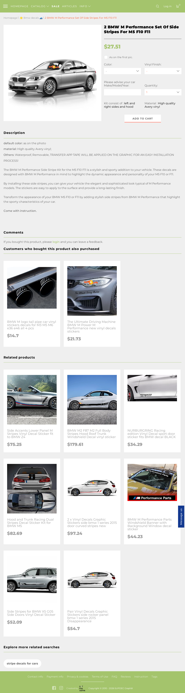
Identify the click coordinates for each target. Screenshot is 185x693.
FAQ (114, 676)
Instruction (141, 676)
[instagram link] (61, 688)
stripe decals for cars (22, 663)
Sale (56, 6)
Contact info (35, 676)
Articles (69, 6)
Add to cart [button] (142, 118)
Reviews (126, 676)
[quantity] (163, 92)
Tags (154, 676)
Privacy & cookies (77, 676)
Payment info (55, 676)
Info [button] (85, 6)
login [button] (56, 242)
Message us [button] (181, 516)
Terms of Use (100, 676)
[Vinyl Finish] (163, 71)
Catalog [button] (40, 6)
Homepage (19, 6)
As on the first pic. (118, 57)
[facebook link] (54, 688)
